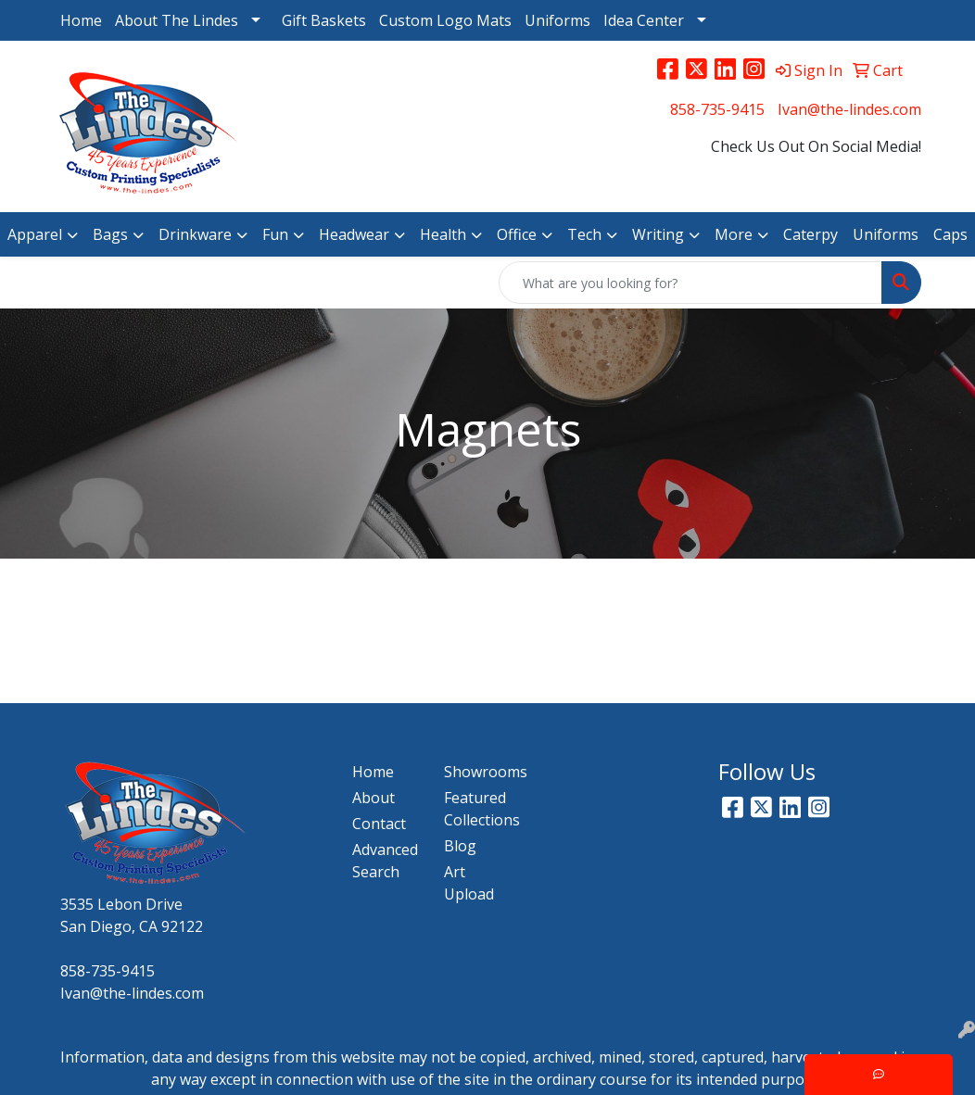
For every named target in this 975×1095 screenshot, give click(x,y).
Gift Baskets (324, 20)
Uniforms (557, 20)
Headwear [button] (354, 234)
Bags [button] (110, 234)
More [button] (734, 234)
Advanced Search (385, 860)
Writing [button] (658, 234)
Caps (950, 234)
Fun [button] (275, 234)
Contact (379, 823)
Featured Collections (478, 808)
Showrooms (478, 771)
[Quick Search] (690, 282)
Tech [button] (584, 234)
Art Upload (469, 883)
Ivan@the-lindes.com (849, 109)
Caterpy (810, 234)
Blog (460, 846)
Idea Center (643, 20)
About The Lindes (176, 20)
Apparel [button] (34, 234)
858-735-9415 (717, 109)
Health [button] (443, 234)
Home (81, 20)
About (373, 797)
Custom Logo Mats (445, 20)
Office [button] (517, 234)
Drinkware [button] (195, 234)
